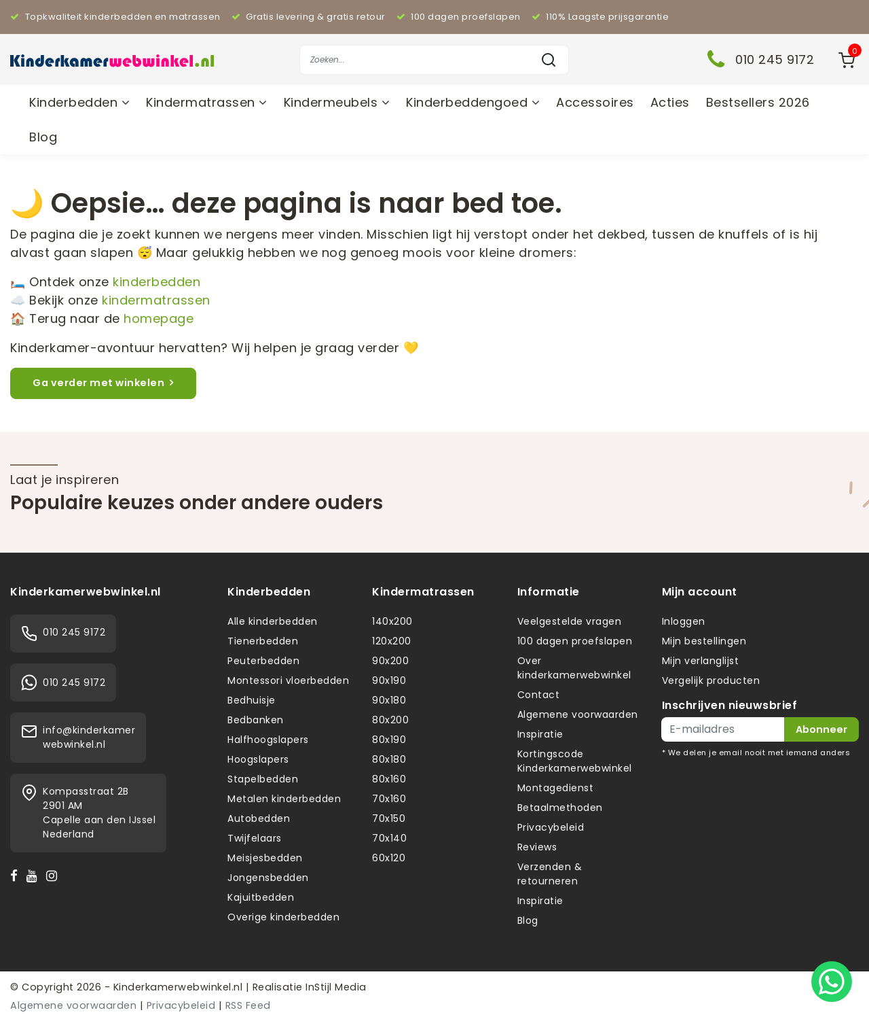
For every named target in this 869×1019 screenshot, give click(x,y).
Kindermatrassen (206, 102)
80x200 (390, 720)
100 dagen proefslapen (575, 641)
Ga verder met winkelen (103, 383)
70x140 (389, 838)
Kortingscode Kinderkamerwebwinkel (574, 761)
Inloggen (683, 621)
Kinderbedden (79, 102)
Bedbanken (255, 720)
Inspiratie (540, 734)
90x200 (390, 661)
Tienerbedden (262, 641)
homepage (158, 318)
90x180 (389, 700)
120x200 (391, 641)
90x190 (389, 680)
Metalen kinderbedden (284, 799)
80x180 (389, 759)
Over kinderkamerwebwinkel (574, 668)
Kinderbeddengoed (473, 102)
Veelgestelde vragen (569, 621)
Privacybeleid (551, 827)
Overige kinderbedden (283, 917)
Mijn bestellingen (704, 641)
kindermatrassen (156, 300)
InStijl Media (335, 987)
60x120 (388, 858)
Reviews (537, 847)
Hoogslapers (258, 759)
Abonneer (821, 729)
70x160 (389, 799)
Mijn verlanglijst (700, 661)
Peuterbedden (263, 661)
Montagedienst (555, 788)
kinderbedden (156, 281)
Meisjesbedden (265, 858)
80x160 (389, 779)
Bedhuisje (251, 700)
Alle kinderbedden (272, 621)
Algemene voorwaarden (577, 714)
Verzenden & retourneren (550, 874)
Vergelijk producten (711, 680)
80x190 (389, 739)
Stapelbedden (262, 779)
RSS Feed (248, 1005)
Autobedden (258, 818)
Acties (670, 102)
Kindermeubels (337, 102)
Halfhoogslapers (268, 739)
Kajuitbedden (260, 897)
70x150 (388, 818)
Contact (538, 695)
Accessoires (595, 102)
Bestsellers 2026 (758, 102)
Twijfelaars (254, 838)
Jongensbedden (268, 877)
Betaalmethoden (560, 807)
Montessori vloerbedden (288, 680)
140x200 (392, 621)
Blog (43, 136)
